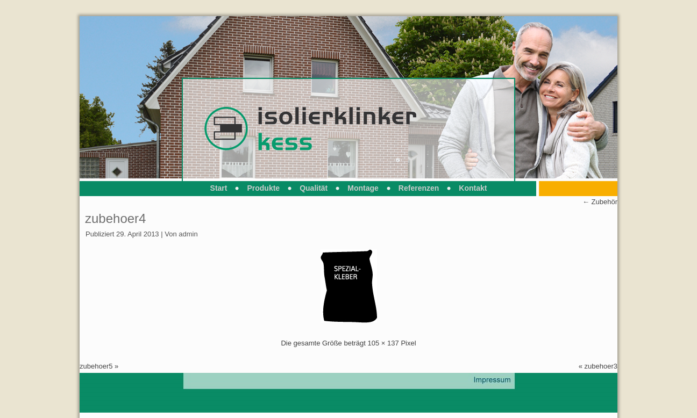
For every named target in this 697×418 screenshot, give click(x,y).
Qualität (314, 188)
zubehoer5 (96, 366)
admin (188, 234)
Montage (363, 188)
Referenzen (419, 188)
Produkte (263, 188)
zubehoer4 (115, 218)
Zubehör (599, 202)
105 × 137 (383, 343)
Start (218, 188)
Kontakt (473, 188)
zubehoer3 (601, 366)
